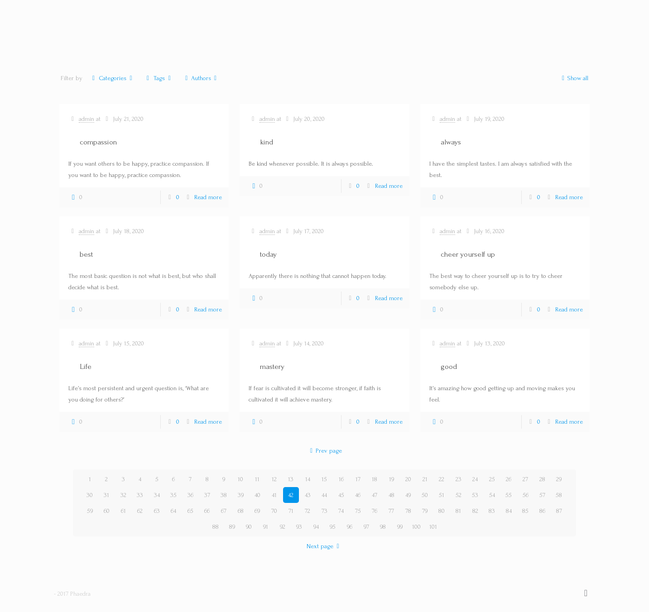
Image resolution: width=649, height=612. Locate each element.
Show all (574, 78)
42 (290, 495)
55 (508, 495)
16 (341, 479)
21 (425, 479)
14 (307, 479)
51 (441, 495)
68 (241, 510)
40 (257, 495)
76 (374, 510)
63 (157, 510)
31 (106, 495)
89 (232, 526)
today (268, 254)
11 (257, 479)
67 (223, 510)
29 (559, 479)
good (449, 366)
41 (274, 495)
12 (274, 479)
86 (542, 510)
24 (475, 479)
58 (559, 495)
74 (341, 510)
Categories (112, 78)
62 (140, 510)
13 (290, 479)
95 (333, 526)
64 (173, 510)
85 (525, 510)
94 (316, 526)
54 (492, 495)
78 (408, 510)
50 (425, 495)
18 (374, 479)
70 (274, 510)
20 (408, 479)
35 (173, 495)
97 (366, 526)
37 (207, 495)
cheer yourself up (468, 254)
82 (475, 510)
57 (542, 495)
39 (241, 495)
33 (140, 495)
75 (358, 510)
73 (324, 510)
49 (408, 495)
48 (391, 495)
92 (282, 526)
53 (475, 495)
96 (349, 526)
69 (257, 510)
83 (492, 510)
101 (433, 526)
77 (391, 510)
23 (459, 479)
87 (559, 510)
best (86, 254)
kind (266, 142)
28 (542, 479)
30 (90, 495)
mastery (272, 366)
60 (107, 510)
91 (265, 526)
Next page (324, 546)
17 (358, 479)
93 (299, 526)
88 (215, 526)
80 (441, 510)
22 (441, 479)
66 (207, 510)
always (451, 142)
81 (458, 510)
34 (157, 495)
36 (190, 495)
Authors (201, 78)
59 (90, 510)
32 (123, 495)
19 (391, 479)
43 (308, 495)
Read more (208, 197)
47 (374, 495)
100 (416, 526)
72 (307, 510)
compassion (98, 142)
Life (85, 366)
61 (123, 510)
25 (492, 479)
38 (224, 495)
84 (509, 510)
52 (459, 495)
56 (526, 495)
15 (324, 479)
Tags (159, 78)
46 (358, 495)
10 (240, 479)
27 (525, 479)
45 (341, 495)
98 (383, 526)
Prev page (324, 450)
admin (86, 118)
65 (190, 510)
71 (290, 510)
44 (324, 495)
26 (508, 479)
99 (400, 526)
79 (425, 510)
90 (249, 526)
